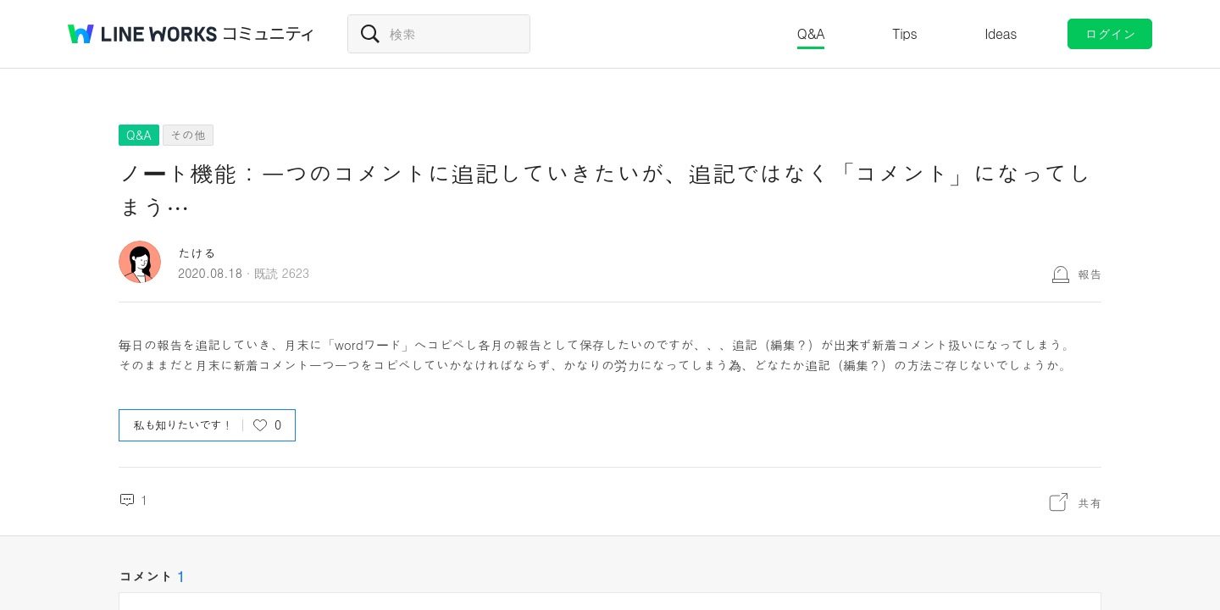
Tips (904, 33)
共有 (1089, 502)
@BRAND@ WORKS (142, 34)
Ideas (1000, 33)
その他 (188, 134)
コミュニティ (268, 34)
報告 (1089, 273)
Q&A (811, 33)
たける (197, 253)
